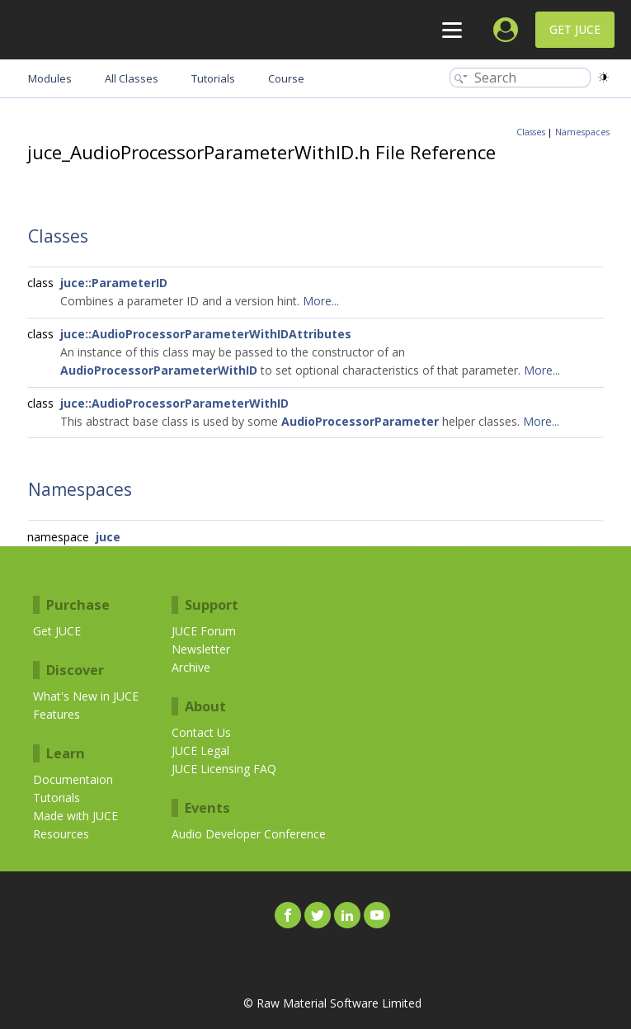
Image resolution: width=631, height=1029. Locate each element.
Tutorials (56, 797)
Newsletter (201, 649)
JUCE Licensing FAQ (224, 768)
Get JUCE (574, 29)
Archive (191, 667)
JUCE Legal (200, 750)
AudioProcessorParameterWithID (158, 370)
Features (56, 714)
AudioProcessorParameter (360, 421)
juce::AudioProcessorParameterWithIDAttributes (205, 334)
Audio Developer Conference (249, 834)
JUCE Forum (204, 631)
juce (108, 537)
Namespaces (582, 132)
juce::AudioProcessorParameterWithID (174, 403)
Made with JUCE (75, 816)
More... (321, 301)
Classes (530, 132)
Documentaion (73, 779)
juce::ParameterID (113, 282)
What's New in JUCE (86, 696)
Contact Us (201, 732)
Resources (61, 834)
